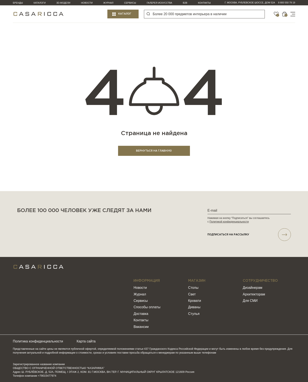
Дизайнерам (252, 288)
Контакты (204, 2)
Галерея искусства (159, 2)
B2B (185, 2)
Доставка (140, 314)
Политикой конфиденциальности (229, 221)
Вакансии (141, 327)
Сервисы (130, 2)
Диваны (194, 307)
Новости (87, 2)
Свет (192, 294)
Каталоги (40, 2)
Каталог (124, 14)
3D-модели (63, 2)
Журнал (108, 2)
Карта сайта (86, 341)
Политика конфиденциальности (38, 341)
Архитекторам (254, 294)
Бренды (18, 2)
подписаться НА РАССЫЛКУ (249, 234)
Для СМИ (250, 301)
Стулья (194, 314)
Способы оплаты (146, 307)
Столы (193, 288)
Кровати (194, 301)
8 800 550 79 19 (286, 2)
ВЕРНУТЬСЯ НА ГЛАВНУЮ (154, 151)
